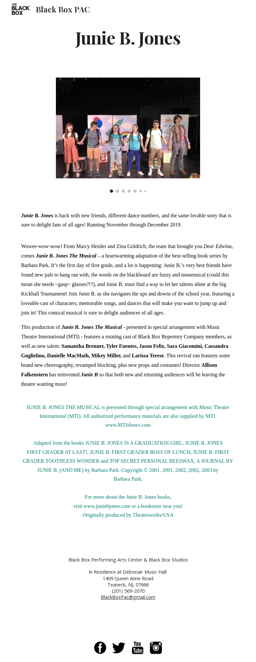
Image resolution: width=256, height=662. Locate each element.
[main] (128, 37)
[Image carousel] (128, 135)
